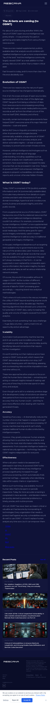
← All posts (7, 15)
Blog (4, 678)
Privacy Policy (29, 675)
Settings (5, 700)
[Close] (45, 700)
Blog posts (8, 11)
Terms (36, 675)
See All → (43, 559)
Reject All (15, 700)
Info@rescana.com (7, 682)
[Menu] (45, 3)
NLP (7, 542)
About (4, 676)
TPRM (8, 526)
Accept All (27, 700)
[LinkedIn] (4, 685)
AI (6, 530)
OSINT (8, 534)
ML (6, 538)
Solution (5, 675)
